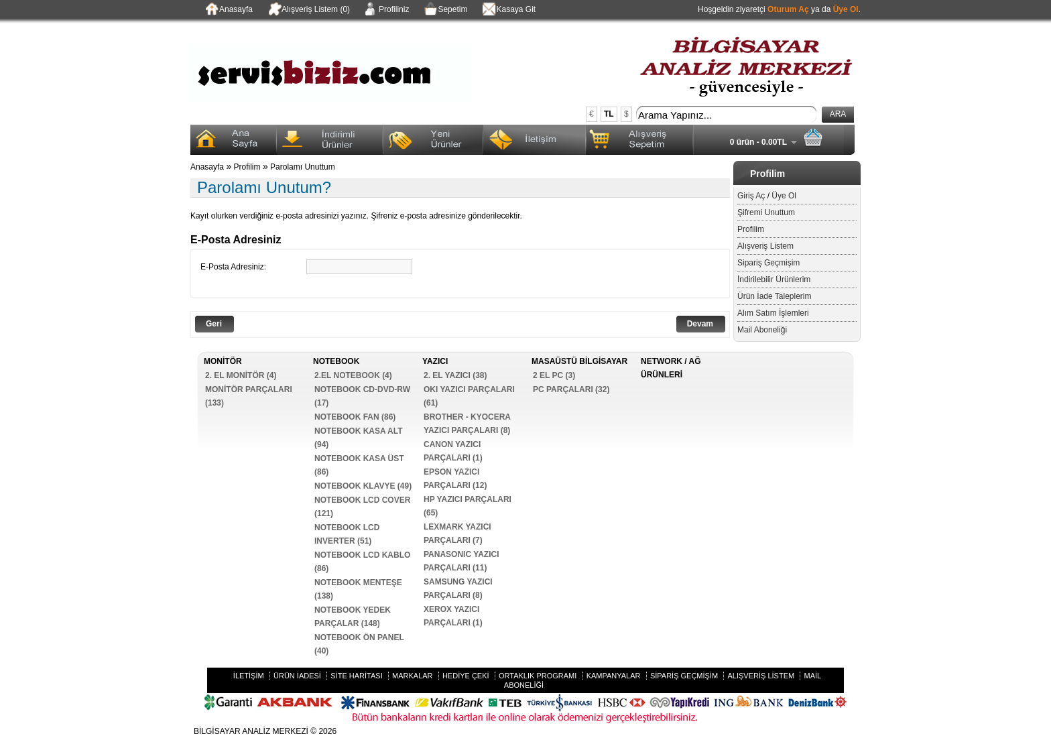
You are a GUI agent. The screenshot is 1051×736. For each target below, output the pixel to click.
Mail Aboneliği (762, 329)
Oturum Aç (788, 9)
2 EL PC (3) (554, 375)
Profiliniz (386, 10)
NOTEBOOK (336, 361)
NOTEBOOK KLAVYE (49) (363, 486)
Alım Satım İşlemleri (773, 313)
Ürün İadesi (297, 676)
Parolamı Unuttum (302, 167)
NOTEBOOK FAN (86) (354, 417)
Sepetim (444, 10)
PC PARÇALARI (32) (571, 389)
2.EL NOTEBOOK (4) (353, 375)
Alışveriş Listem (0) (308, 10)
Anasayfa (228, 10)
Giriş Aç (751, 195)
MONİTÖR (223, 361)
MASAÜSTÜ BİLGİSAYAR (579, 361)
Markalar (412, 676)
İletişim (248, 676)
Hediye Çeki (465, 676)
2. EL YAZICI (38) (455, 375)
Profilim (750, 229)
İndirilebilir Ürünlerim (773, 279)
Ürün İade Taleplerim (774, 296)
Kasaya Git (508, 10)
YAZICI (435, 361)
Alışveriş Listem (765, 246)
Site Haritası (356, 676)
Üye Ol (846, 9)
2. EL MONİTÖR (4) (240, 375)
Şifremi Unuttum (766, 212)
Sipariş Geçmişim (768, 262)
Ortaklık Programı (537, 676)
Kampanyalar (613, 676)
